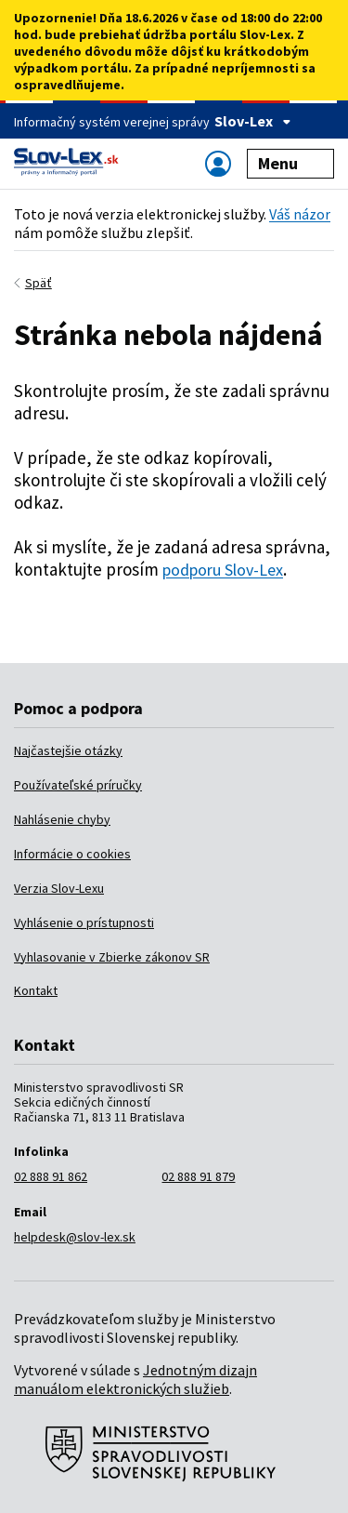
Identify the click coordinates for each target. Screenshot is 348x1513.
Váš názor (299, 214)
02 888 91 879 (198, 1176)
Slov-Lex (252, 121)
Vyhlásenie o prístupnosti (84, 922)
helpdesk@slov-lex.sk (74, 1236)
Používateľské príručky (78, 784)
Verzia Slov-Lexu (59, 888)
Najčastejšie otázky (68, 750)
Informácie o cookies (72, 853)
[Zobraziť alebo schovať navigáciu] (218, 163)
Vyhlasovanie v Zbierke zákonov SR (112, 957)
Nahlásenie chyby (62, 819)
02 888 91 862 (50, 1176)
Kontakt (36, 990)
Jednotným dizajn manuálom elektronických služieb (135, 1379)
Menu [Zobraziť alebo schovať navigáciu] (291, 163)
